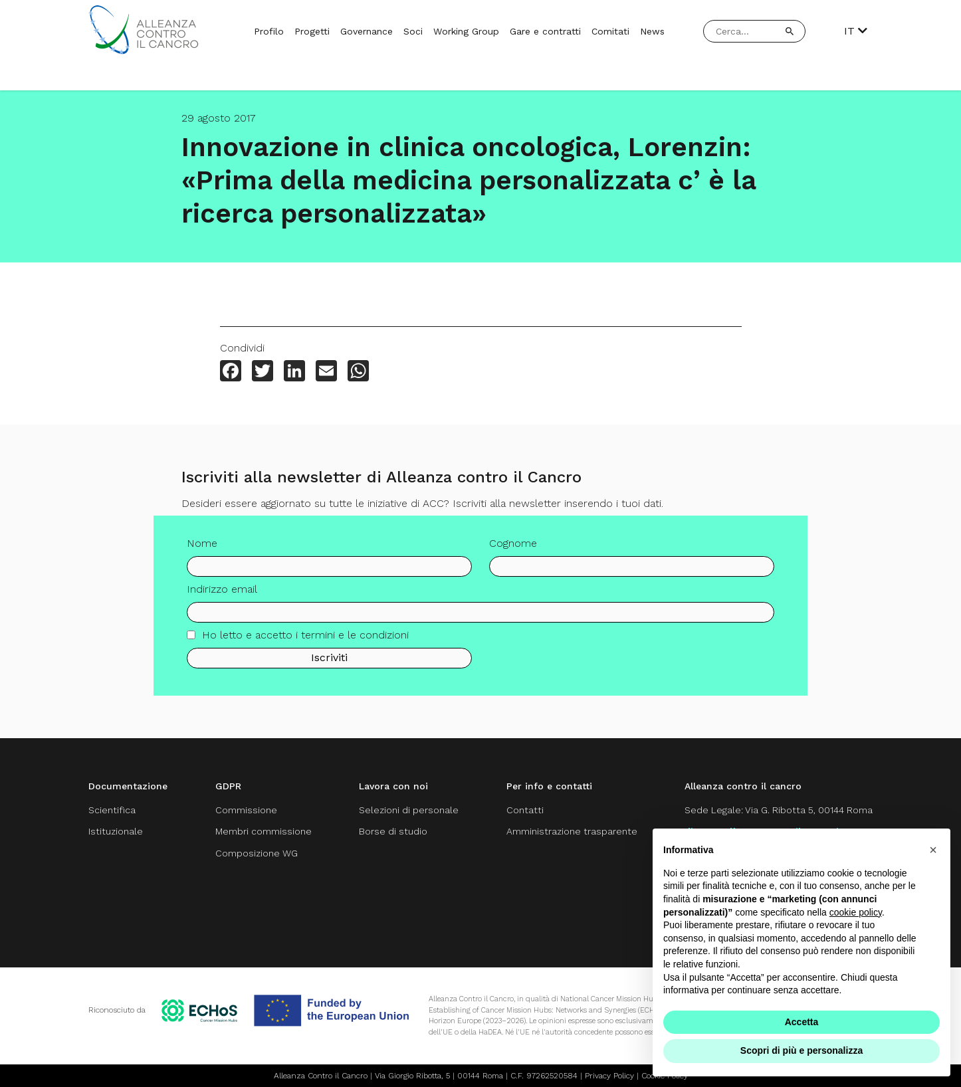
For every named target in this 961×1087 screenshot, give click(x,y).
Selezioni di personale (409, 810)
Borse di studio (393, 831)
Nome (202, 547)
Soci (413, 31)
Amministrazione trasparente (571, 831)
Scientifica (112, 810)
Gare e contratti (545, 31)
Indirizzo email (222, 593)
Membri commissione (263, 831)
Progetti (312, 31)
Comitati (610, 31)
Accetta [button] (802, 1022)
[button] (933, 849)
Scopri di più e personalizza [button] (801, 1050)
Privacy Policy (609, 1075)
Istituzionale (115, 831)
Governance (366, 31)
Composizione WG (256, 853)
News (652, 31)
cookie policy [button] (855, 912)
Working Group (466, 31)
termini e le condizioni (355, 639)
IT (855, 31)
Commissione (246, 810)
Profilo (269, 31)
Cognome (513, 547)
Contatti (525, 810)
